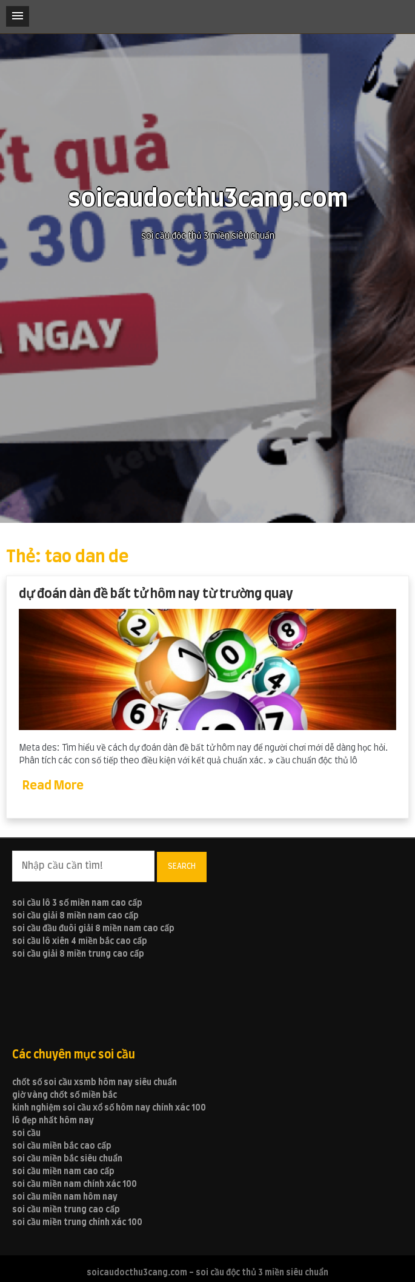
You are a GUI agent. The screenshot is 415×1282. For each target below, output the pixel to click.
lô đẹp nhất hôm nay (53, 1121)
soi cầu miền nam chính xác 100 (74, 1184)
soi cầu (26, 1133)
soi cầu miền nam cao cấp (63, 1171)
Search (182, 866)
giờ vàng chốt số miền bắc (64, 1095)
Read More (53, 786)
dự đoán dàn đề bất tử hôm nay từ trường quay (156, 594)
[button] (17, 16)
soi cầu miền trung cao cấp (66, 1210)
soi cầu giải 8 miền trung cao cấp (78, 954)
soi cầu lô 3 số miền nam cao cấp (77, 903)
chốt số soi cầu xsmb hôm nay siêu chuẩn (94, 1082)
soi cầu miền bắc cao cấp (61, 1146)
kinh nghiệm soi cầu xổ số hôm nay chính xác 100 (109, 1108)
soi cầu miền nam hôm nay (65, 1197)
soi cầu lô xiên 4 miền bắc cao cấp (79, 941)
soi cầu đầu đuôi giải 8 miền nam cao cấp (93, 929)
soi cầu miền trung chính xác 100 (77, 1222)
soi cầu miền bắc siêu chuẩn (67, 1159)
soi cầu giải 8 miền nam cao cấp (75, 916)
